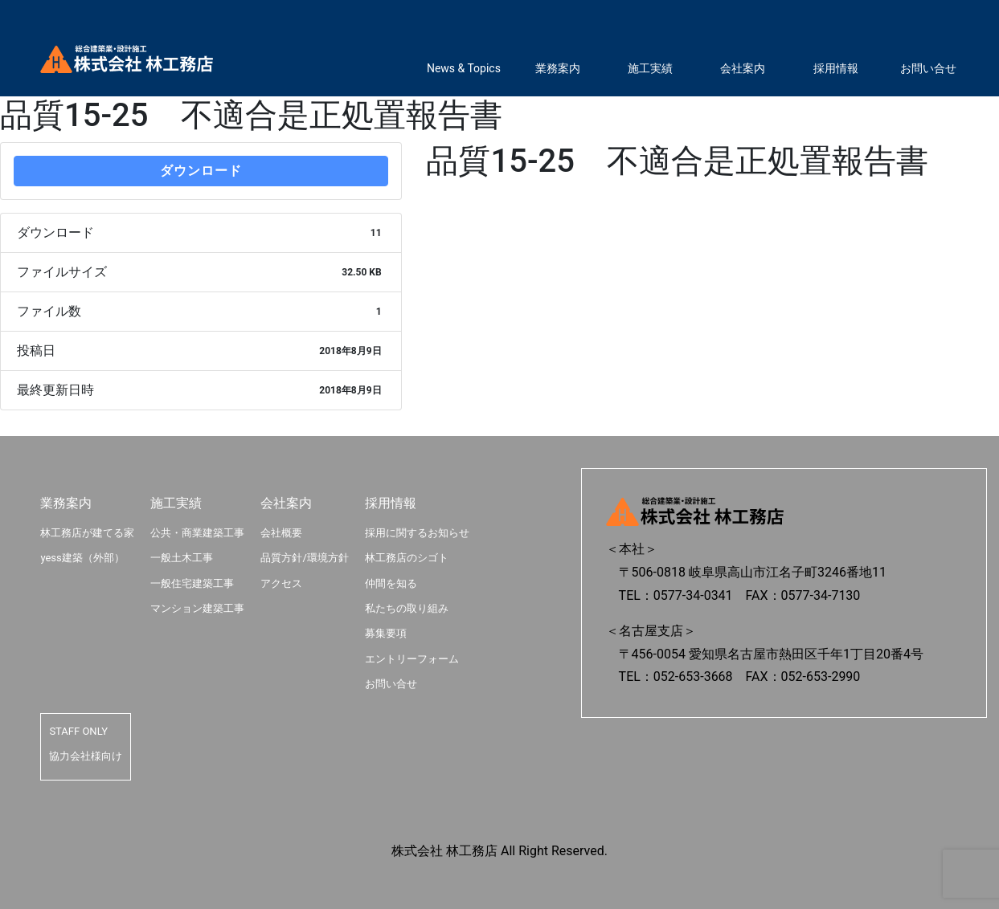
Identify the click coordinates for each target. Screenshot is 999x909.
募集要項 (386, 633)
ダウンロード (201, 170)
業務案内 (557, 68)
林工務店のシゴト (406, 558)
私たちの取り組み (406, 608)
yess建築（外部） (82, 558)
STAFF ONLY (78, 731)
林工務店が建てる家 (87, 533)
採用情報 (835, 68)
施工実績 (650, 68)
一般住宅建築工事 (192, 583)
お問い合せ (928, 68)
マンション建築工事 (197, 608)
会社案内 (742, 68)
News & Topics (464, 68)
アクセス (281, 583)
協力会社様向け (85, 756)
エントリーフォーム (412, 659)
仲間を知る (391, 583)
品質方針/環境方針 (304, 558)
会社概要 (281, 533)
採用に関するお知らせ (417, 533)
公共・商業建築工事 (197, 533)
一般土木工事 (181, 558)
